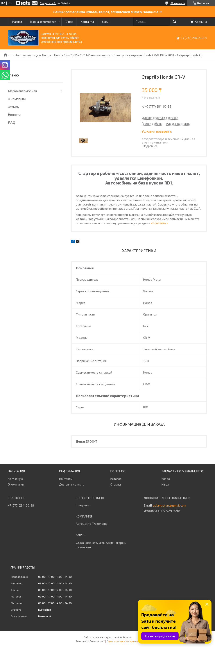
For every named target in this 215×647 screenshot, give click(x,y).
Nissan (165, 484)
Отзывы (13, 107)
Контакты (87, 21)
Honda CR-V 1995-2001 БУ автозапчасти (82, 55)
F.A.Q (11, 122)
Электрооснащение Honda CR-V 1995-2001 (144, 55)
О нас (69, 21)
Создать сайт (48, 3)
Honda (165, 478)
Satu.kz (126, 637)
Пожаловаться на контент (123, 641)
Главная (17, 21)
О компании (17, 99)
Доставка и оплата (71, 484)
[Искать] (174, 21)
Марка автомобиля (43, 21)
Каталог (115, 478)
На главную (15, 478)
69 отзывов (177, 3)
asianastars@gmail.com (169, 505)
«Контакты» (159, 223)
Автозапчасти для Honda (33, 55)
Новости (14, 115)
